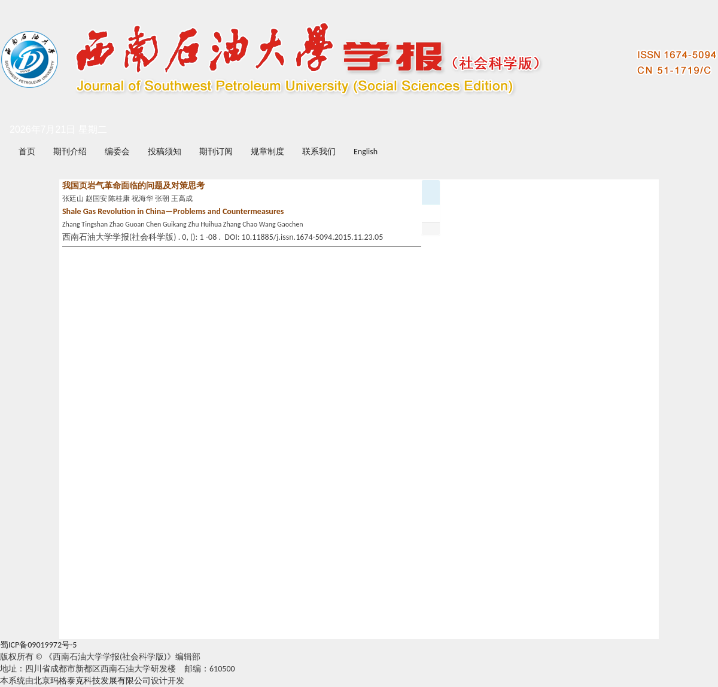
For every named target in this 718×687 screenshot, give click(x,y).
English (366, 151)
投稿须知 (164, 151)
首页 (27, 151)
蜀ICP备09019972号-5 (38, 645)
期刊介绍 (70, 151)
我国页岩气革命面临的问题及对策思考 (133, 186)
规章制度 (267, 151)
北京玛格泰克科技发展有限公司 (92, 681)
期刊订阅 (216, 151)
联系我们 (319, 151)
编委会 (117, 151)
